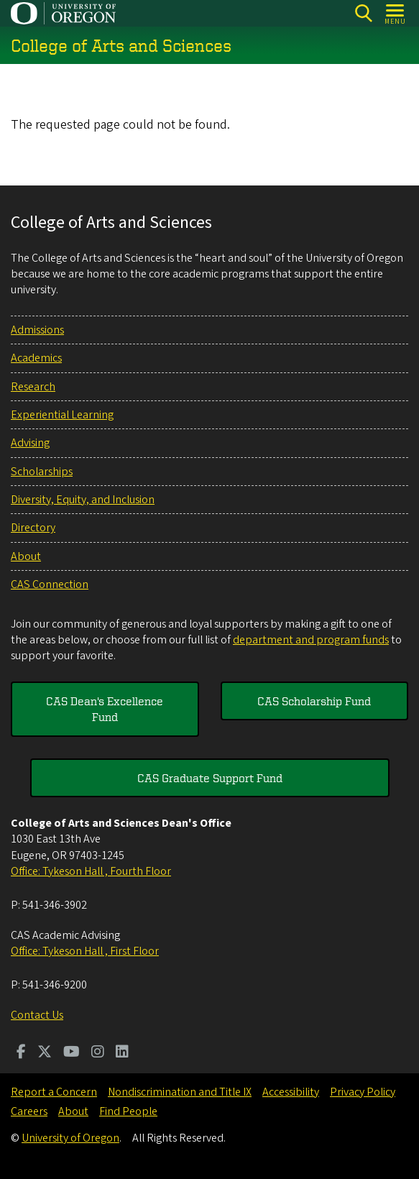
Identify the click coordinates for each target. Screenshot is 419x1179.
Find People (128, 1111)
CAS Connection (49, 584)
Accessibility (290, 1092)
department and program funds (311, 640)
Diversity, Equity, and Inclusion (83, 500)
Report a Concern (54, 1092)
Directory (33, 528)
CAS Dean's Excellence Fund (104, 708)
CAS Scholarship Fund (314, 700)
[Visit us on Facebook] (21, 1053)
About (26, 556)
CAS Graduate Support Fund (209, 777)
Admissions (37, 330)
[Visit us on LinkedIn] (122, 1053)
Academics (36, 358)
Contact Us (37, 1015)
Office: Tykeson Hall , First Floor (85, 951)
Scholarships (42, 472)
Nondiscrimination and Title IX (180, 1092)
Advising (30, 443)
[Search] (363, 13)
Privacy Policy (362, 1092)
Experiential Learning (62, 415)
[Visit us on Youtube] (71, 1053)
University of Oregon (70, 1138)
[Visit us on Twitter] (44, 1053)
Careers (29, 1111)
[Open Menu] (395, 13)
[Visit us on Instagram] (98, 1053)
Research (33, 387)
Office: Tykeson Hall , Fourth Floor (91, 871)
